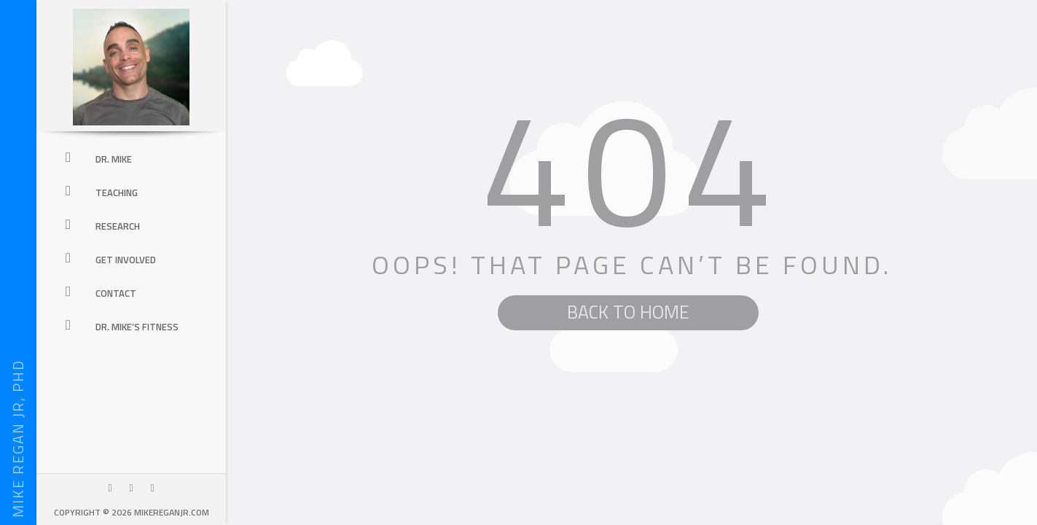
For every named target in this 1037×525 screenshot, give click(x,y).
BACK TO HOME (628, 312)
